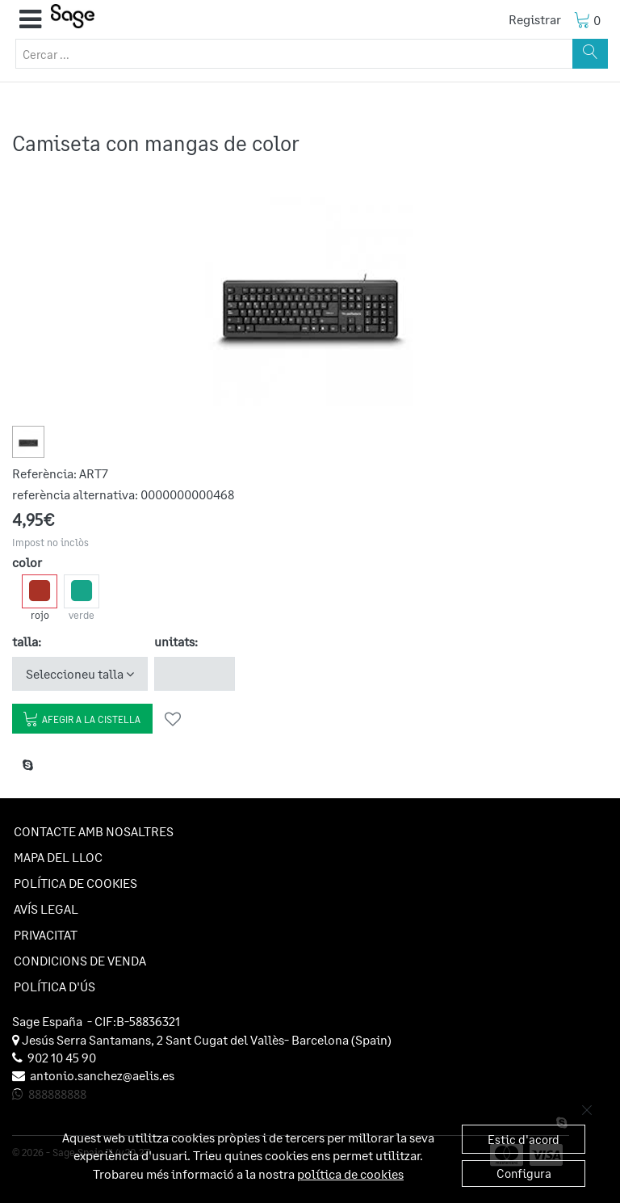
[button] (30, 19)
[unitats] (194, 674)
